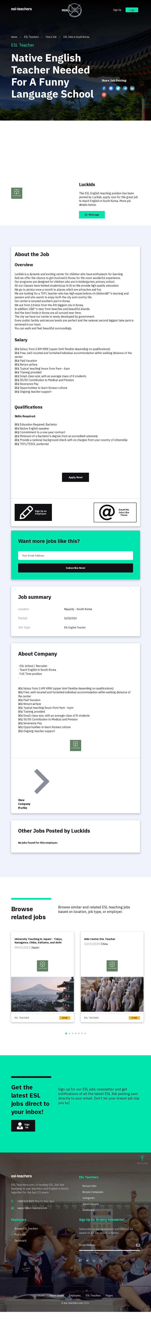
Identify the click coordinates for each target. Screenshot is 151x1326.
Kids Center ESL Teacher (100, 948)
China (134, 1027)
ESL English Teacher (77, 635)
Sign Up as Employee (35, 516)
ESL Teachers (33, 37)
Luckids (90, 184)
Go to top (142, 1171)
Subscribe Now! (75, 575)
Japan (65, 1027)
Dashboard (89, 1223)
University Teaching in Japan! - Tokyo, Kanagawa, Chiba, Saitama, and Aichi (40, 950)
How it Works (55, 1309)
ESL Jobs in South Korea (76, 37)
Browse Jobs (91, 1198)
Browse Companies (95, 1204)
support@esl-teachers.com (32, 1219)
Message (95, 215)
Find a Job (53, 37)
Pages (113, 1309)
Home (16, 37)
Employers (75, 1309)
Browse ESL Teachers (28, 1242)
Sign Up (114, 12)
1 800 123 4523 (25, 1212)
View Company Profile (33, 794)
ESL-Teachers (95, 1309)
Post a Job (21, 1249)
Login (130, 12)
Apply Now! (75, 479)
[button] (66, 1043)
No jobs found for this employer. (41, 851)
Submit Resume (92, 1217)
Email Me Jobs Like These (111, 516)
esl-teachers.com (73, 1317)
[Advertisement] (75, 146)
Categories (89, 1211)
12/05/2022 (72, 626)
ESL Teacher (22, 1027)
